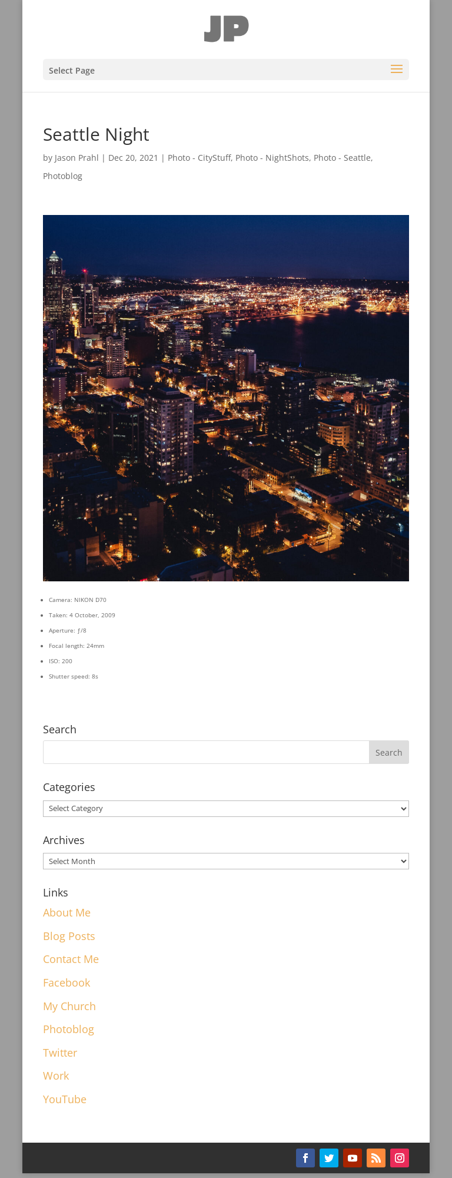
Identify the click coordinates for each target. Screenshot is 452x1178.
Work (56, 1075)
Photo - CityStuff (199, 157)
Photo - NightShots (272, 157)
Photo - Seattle (342, 157)
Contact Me (71, 959)
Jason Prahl (77, 157)
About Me (67, 912)
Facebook (66, 982)
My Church (69, 1006)
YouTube (65, 1099)
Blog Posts (69, 936)
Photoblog (62, 175)
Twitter (60, 1052)
